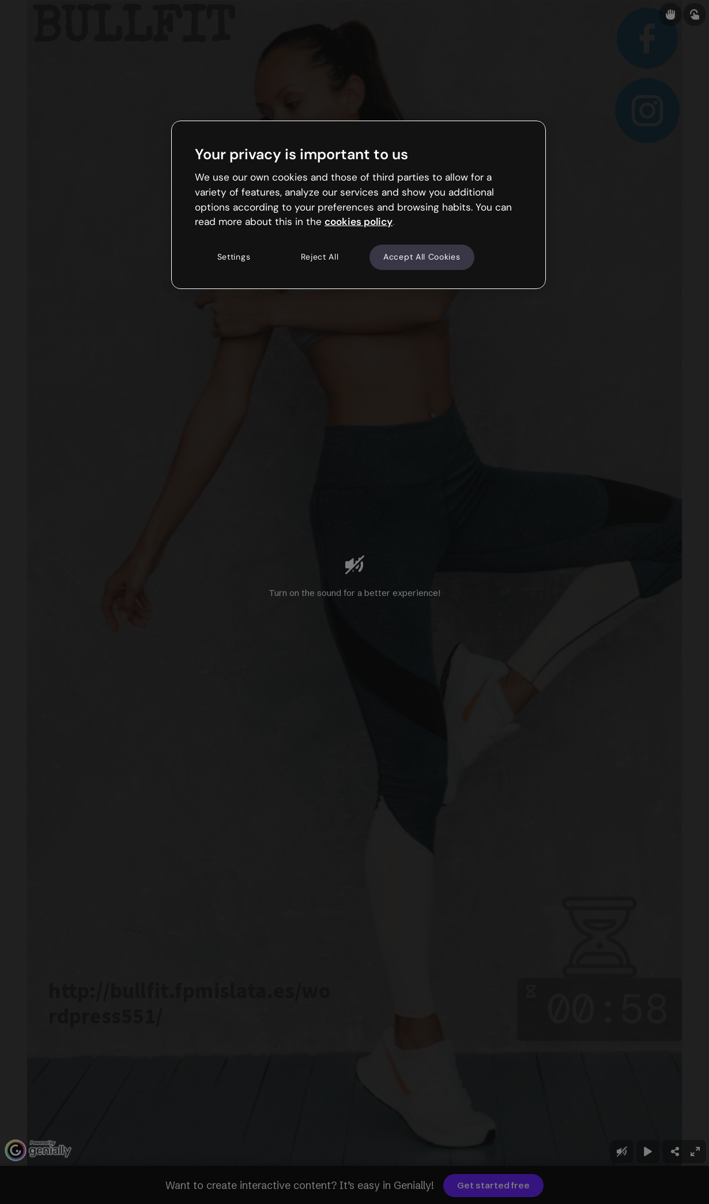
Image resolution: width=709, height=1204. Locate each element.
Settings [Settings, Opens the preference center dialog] (234, 257)
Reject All (320, 257)
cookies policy (359, 221)
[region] (358, 205)
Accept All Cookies (422, 257)
